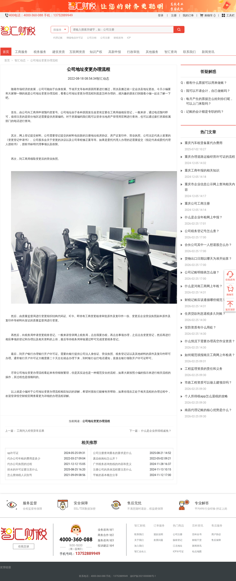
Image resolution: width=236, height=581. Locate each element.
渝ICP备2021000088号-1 (143, 576)
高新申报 (114, 51)
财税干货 (197, 540)
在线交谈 (23, 546)
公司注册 (105, 37)
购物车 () (207, 15)
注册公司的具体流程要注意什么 (112, 469)
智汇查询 (169, 51)
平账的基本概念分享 (105, 475)
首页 (7, 51)
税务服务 (41, 51)
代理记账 (58, 37)
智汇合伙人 (140, 551)
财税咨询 (118, 37)
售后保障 (216, 540)
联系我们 (188, 51)
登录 (160, 15)
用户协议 (216, 534)
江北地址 (177, 545)
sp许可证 (12, 453)
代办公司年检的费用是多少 (23, 458)
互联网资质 (77, 51)
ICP (129, 37)
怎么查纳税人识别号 (19, 475)
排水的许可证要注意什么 (22, 469)
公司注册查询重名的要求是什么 (112, 453)
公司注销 (91, 37)
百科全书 (197, 534)
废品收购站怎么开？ (105, 458)
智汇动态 (20, 60)
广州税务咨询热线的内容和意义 (112, 464)
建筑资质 (60, 51)
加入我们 (139, 545)
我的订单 (188, 15)
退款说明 (158, 534)
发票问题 (158, 540)
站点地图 (197, 551)
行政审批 (132, 51)
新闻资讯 (206, 51)
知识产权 (97, 51)
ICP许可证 (178, 551)
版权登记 (177, 540)
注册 (174, 15)
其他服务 (150, 51)
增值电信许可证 (74, 37)
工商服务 (22, 51)
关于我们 (139, 540)
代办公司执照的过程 (19, 464)
